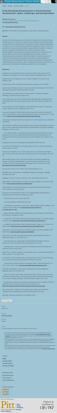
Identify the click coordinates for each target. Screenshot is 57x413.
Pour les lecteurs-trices (8, 375)
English (4, 358)
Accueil (4, 6)
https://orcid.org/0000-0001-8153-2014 (10, 22)
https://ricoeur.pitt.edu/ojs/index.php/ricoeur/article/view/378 (27, 226)
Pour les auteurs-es (7, 377)
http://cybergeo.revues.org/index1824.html (14, 165)
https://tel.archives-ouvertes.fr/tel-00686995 (22, 232)
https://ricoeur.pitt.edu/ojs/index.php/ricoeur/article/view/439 (23, 116)
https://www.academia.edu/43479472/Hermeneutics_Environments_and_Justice (23, 286)
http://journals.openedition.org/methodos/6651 (19, 183)
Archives (10, 6)
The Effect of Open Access (48, 348)
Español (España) (7, 361)
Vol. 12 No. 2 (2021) (18, 6)
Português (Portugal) (8, 366)
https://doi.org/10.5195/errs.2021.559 (15, 27)
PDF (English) (7, 300)
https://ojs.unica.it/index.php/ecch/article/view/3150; (33, 265)
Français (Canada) (7, 363)
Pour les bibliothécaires (8, 380)
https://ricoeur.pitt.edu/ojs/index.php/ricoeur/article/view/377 (29, 220)
